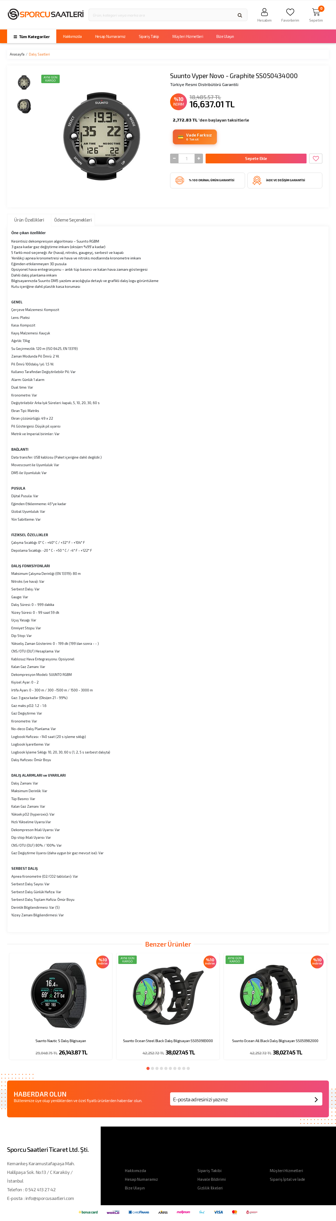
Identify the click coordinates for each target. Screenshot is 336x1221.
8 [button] (179, 1068)
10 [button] (188, 1068)
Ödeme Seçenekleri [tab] (72, 219)
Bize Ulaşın (225, 36)
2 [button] (152, 1068)
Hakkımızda (72, 36)
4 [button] (161, 1068)
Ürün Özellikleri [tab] (29, 219)
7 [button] (174, 1068)
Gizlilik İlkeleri (210, 1187)
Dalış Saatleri (39, 54)
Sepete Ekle (256, 158)
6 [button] (170, 1068)
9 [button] (183, 1068)
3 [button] (157, 1068)
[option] (60, 1009)
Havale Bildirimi (211, 1179)
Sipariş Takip (149, 36)
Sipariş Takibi (209, 1170)
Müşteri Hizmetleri (187, 36)
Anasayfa (17, 54)
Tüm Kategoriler (32, 36)
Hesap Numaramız (110, 36)
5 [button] (165, 1068)
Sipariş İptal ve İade (287, 1179)
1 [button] (148, 1068)
